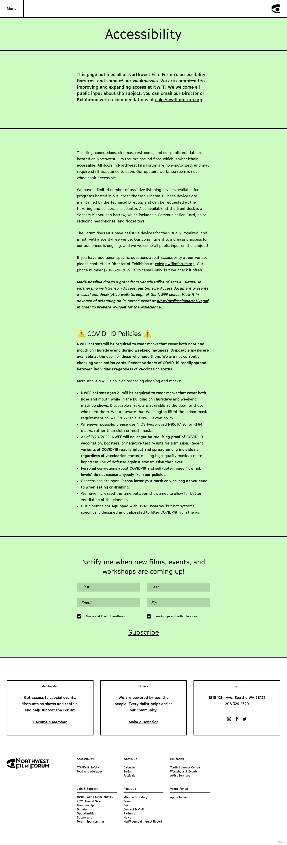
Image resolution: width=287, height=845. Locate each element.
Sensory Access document (167, 288)
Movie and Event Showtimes (105, 616)
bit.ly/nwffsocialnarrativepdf (183, 301)
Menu (12, 8)
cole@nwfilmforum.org (178, 99)
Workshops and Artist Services (176, 616)
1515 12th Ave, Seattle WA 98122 (237, 697)
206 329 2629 (237, 704)
